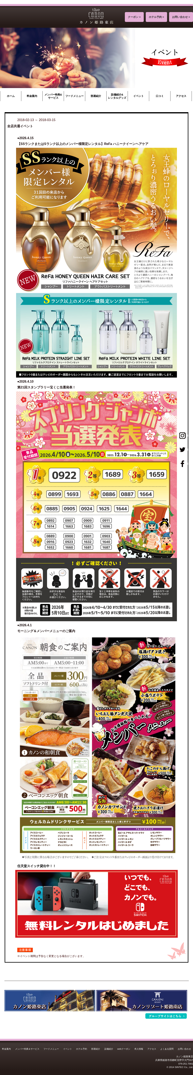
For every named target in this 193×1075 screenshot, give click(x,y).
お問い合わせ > (181, 16)
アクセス (181, 96)
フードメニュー (74, 96)
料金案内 (32, 96)
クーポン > (134, 16)
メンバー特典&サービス (53, 96)
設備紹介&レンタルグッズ (117, 96)
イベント (138, 96)
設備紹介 (108, 1049)
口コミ (160, 96)
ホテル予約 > (156, 16)
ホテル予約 (81, 1049)
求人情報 (138, 1049)
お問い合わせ (184, 1049)
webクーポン (123, 1049)
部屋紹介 (96, 96)
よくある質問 (166, 1049)
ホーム (11, 96)
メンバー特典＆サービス (27, 1049)
